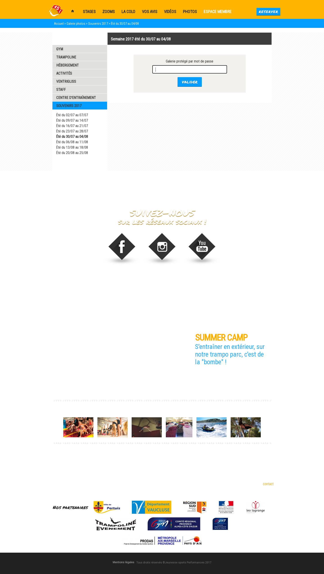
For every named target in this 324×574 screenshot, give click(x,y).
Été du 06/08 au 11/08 (72, 142)
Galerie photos (76, 23)
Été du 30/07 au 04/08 (72, 136)
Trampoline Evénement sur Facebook (122, 249)
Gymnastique (59, 462)
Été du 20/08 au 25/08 (72, 153)
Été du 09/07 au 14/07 (72, 120)
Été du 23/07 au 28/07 (72, 131)
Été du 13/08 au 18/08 (72, 147)
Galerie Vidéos (67, 165)
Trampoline (58, 469)
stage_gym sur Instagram (162, 249)
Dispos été (140, 462)
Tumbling (56, 475)
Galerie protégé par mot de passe (189, 61)
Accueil (59, 23)
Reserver (268, 11)
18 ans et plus (101, 469)
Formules (138, 475)
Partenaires (99, 475)
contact (268, 484)
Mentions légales (123, 562)
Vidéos (170, 11)
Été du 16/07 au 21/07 (72, 126)
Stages (137, 469)
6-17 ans (97, 462)
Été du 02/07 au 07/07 (72, 115)
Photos (190, 11)
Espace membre (218, 11)
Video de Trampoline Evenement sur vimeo (202, 249)
